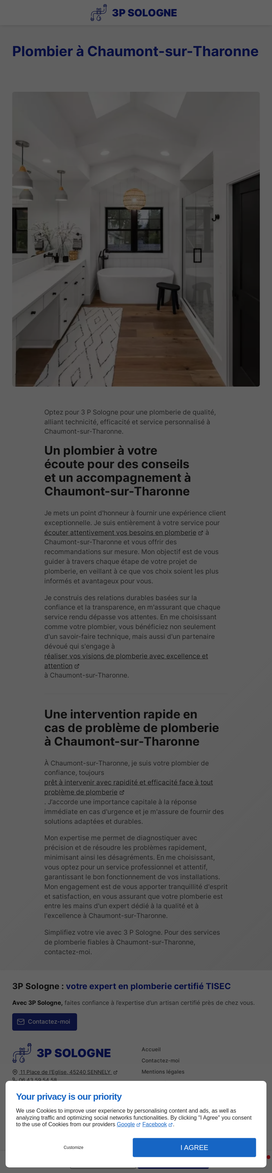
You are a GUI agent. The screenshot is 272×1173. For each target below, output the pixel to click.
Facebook (154, 1124)
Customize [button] (74, 1147)
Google (126, 1124)
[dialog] (136, 1124)
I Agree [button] (194, 1147)
